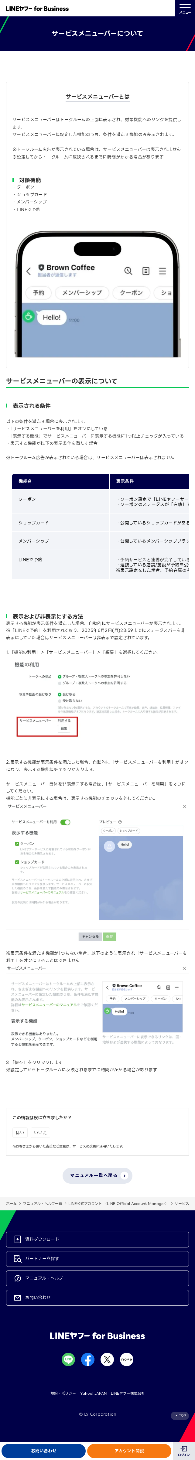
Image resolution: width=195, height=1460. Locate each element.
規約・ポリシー (63, 1393)
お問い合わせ (43, 1451)
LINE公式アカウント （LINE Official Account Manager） (118, 1203)
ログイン (184, 1455)
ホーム (11, 1203)
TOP (182, 1415)
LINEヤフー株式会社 (128, 1393)
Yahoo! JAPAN (93, 1393)
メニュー (185, 8)
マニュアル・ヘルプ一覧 (42, 1203)
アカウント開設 (129, 1451)
